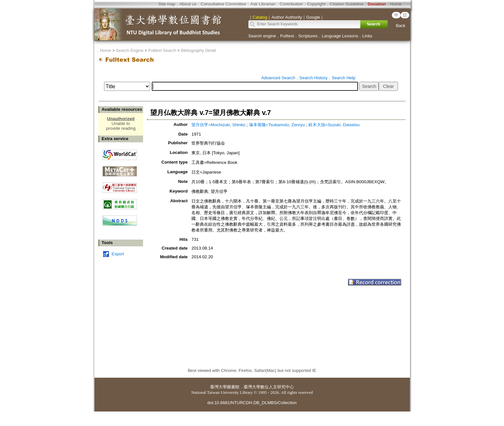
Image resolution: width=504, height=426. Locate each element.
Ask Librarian (263, 4)
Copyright (316, 4)
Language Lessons (340, 35)
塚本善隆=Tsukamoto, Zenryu (277, 124)
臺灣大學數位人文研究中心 (269, 386)
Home (396, 4)
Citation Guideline (346, 4)
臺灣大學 (218, 386)
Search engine (262, 35)
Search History (313, 77)
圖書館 (233, 386)
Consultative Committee (223, 4)
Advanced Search (278, 77)
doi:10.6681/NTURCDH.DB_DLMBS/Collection (251, 402)
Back (400, 25)
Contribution (291, 4)
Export (117, 253)
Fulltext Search (162, 50)
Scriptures (307, 35)
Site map (166, 4)
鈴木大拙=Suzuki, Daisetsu (334, 124)
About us (188, 4)
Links (367, 35)
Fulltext (287, 35)
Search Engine (129, 50)
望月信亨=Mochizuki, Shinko (218, 124)
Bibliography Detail (198, 50)
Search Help (343, 77)
